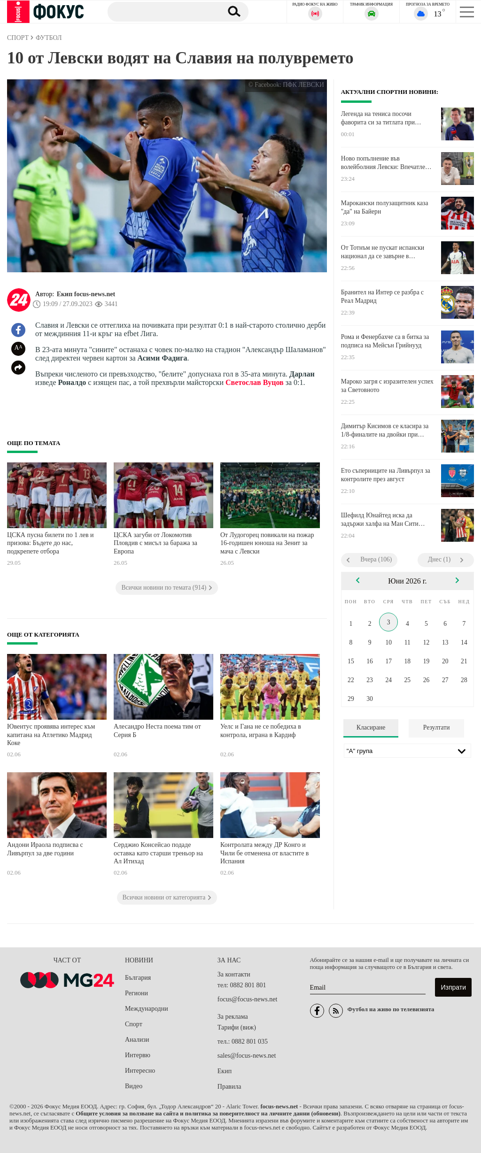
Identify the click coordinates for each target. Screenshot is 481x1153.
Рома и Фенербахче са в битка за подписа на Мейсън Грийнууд (385, 341)
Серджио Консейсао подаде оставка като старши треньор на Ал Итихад (158, 853)
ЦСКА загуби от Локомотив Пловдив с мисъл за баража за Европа (155, 543)
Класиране (371, 727)
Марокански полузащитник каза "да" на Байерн (384, 207)
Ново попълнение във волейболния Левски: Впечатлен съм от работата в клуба (384, 163)
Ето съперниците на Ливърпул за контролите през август (385, 475)
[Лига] (407, 751)
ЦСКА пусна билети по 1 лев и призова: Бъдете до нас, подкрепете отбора (50, 543)
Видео (133, 1086)
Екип (224, 1071)
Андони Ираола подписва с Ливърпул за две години (45, 849)
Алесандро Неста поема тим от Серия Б (157, 730)
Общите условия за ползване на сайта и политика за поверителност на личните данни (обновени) (208, 1113)
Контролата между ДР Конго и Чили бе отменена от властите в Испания (264, 853)
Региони (136, 993)
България (138, 977)
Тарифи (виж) (236, 1027)
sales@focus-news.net (246, 1055)
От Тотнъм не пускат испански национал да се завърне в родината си (382, 252)
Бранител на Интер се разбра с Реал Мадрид (382, 296)
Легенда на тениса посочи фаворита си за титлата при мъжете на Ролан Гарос (378, 118)
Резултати (436, 727)
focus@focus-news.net (247, 999)
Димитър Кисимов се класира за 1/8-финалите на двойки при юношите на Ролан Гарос (384, 430)
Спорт (133, 1024)
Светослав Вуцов (254, 382)
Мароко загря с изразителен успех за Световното (387, 385)
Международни (146, 1008)
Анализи (137, 1039)
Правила (229, 1086)
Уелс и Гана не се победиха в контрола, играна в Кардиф (260, 730)
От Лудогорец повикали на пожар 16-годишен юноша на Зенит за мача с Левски (267, 543)
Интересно (140, 1070)
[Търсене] (161, 11)
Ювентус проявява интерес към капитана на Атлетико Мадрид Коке (51, 734)
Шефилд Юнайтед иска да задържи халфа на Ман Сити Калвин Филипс (380, 520)
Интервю (137, 1055)
